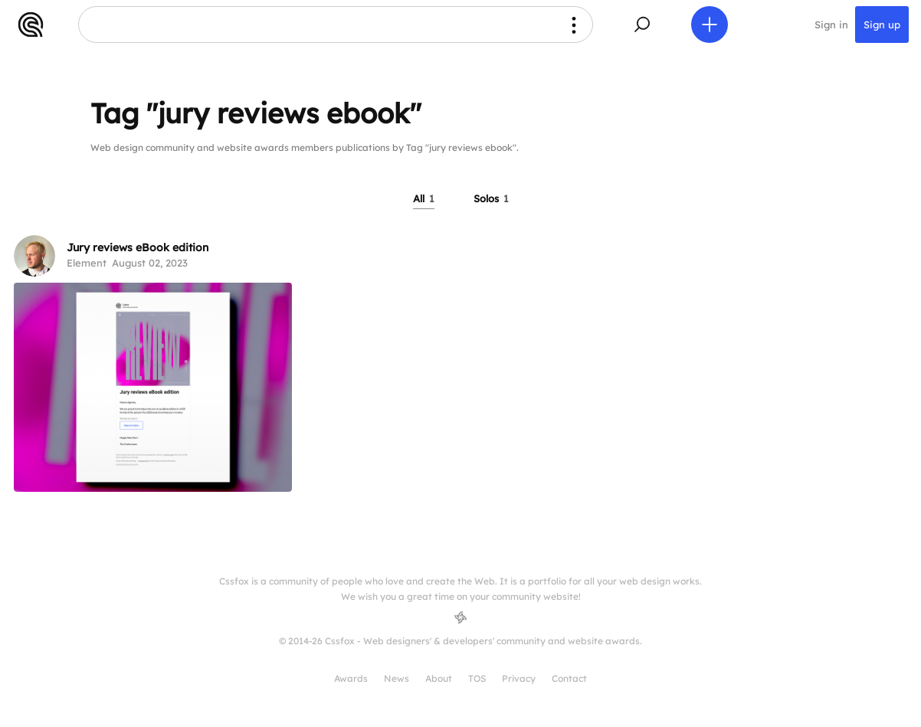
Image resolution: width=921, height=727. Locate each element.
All (423, 198)
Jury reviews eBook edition (137, 247)
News (396, 678)
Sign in (831, 24)
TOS (477, 678)
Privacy (519, 678)
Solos (491, 198)
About (438, 678)
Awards (351, 678)
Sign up (882, 24)
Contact (569, 678)
